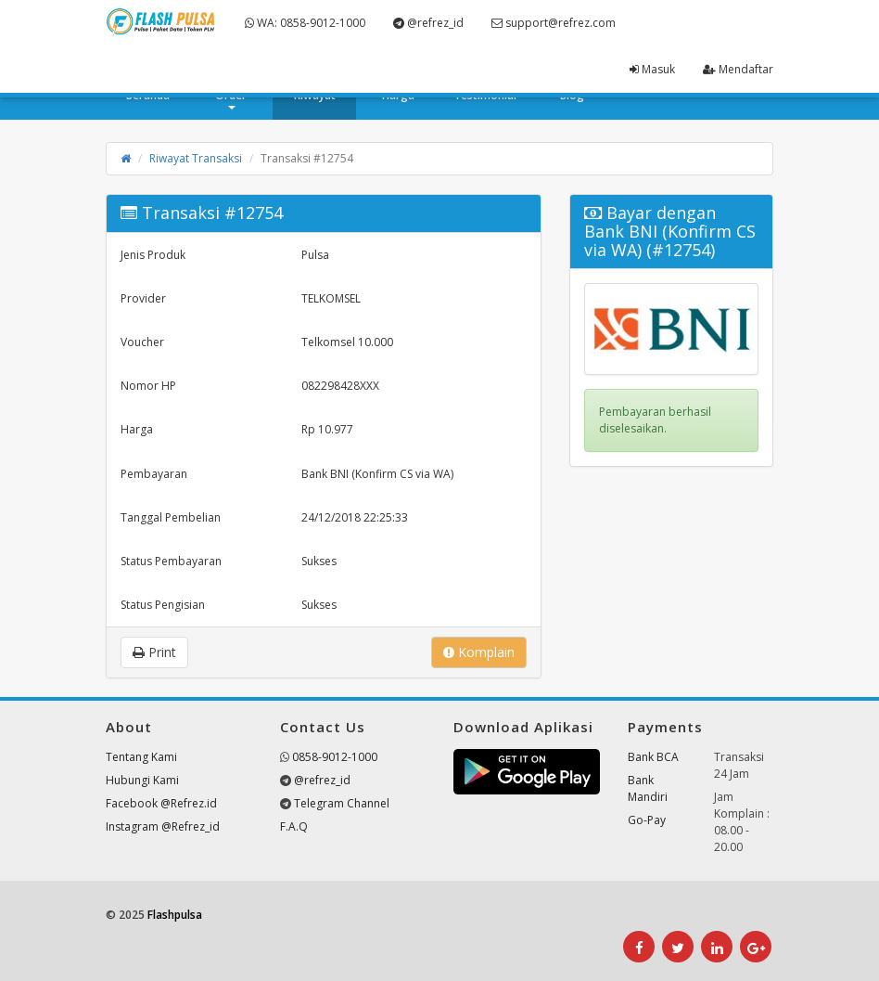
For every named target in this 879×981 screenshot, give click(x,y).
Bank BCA (653, 757)
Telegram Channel (341, 803)
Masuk (652, 69)
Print (154, 652)
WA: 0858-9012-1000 (305, 23)
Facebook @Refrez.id (161, 803)
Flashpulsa (174, 915)
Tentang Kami (141, 757)
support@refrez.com (553, 23)
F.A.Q (294, 826)
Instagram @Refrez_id (163, 826)
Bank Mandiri (648, 788)
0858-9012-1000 (334, 757)
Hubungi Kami (142, 780)
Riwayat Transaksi (195, 158)
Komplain (479, 652)
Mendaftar (738, 69)
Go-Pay (647, 820)
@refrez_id (428, 23)
